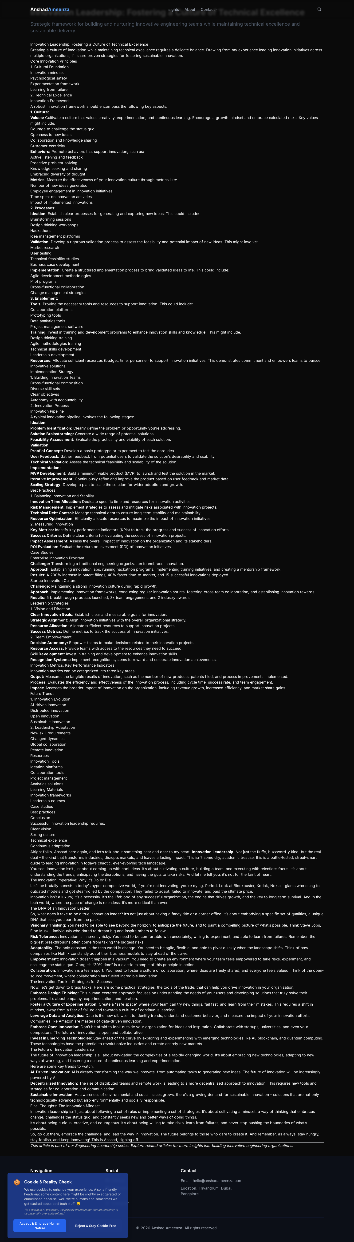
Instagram (118, 1203)
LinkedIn (116, 1188)
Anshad (50, 9)
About (190, 9)
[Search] (319, 9)
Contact (210, 9)
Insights (172, 9)
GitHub (115, 1180)
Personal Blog (45, 1203)
